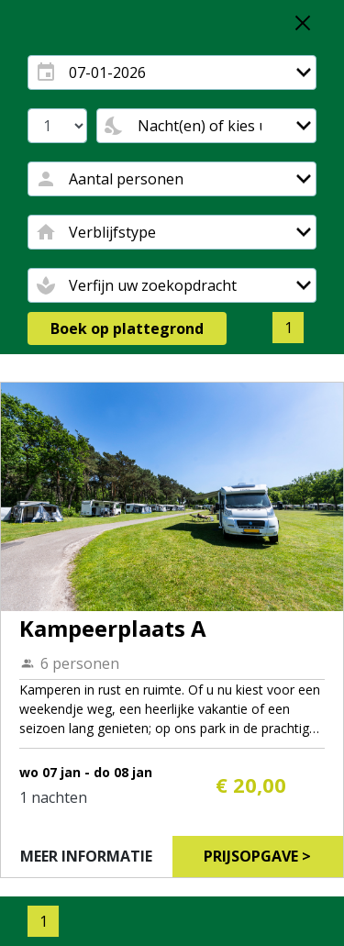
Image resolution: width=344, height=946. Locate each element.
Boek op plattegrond (127, 328)
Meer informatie (86, 856)
